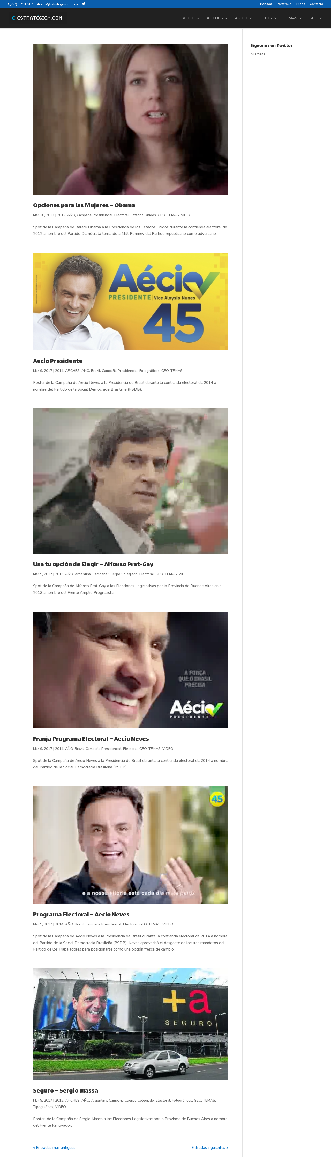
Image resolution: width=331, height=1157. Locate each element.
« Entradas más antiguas (54, 1147)
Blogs (300, 4)
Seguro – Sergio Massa (65, 1091)
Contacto (316, 4)
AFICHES (215, 18)
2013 (59, 574)
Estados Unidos (143, 215)
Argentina (83, 574)
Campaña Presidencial (94, 215)
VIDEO (189, 18)
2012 (61, 215)
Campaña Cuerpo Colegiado (115, 574)
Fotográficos (149, 370)
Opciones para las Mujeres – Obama (84, 206)
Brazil (95, 370)
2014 (59, 370)
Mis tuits (257, 54)
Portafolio (284, 4)
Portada (266, 4)
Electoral (121, 215)
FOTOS (265, 18)
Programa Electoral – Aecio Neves (81, 915)
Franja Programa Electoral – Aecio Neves (91, 739)
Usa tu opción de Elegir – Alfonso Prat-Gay (93, 565)
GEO (313, 18)
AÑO (71, 215)
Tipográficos (43, 1106)
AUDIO (241, 18)
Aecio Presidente (57, 361)
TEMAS (290, 18)
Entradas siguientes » (209, 1147)
